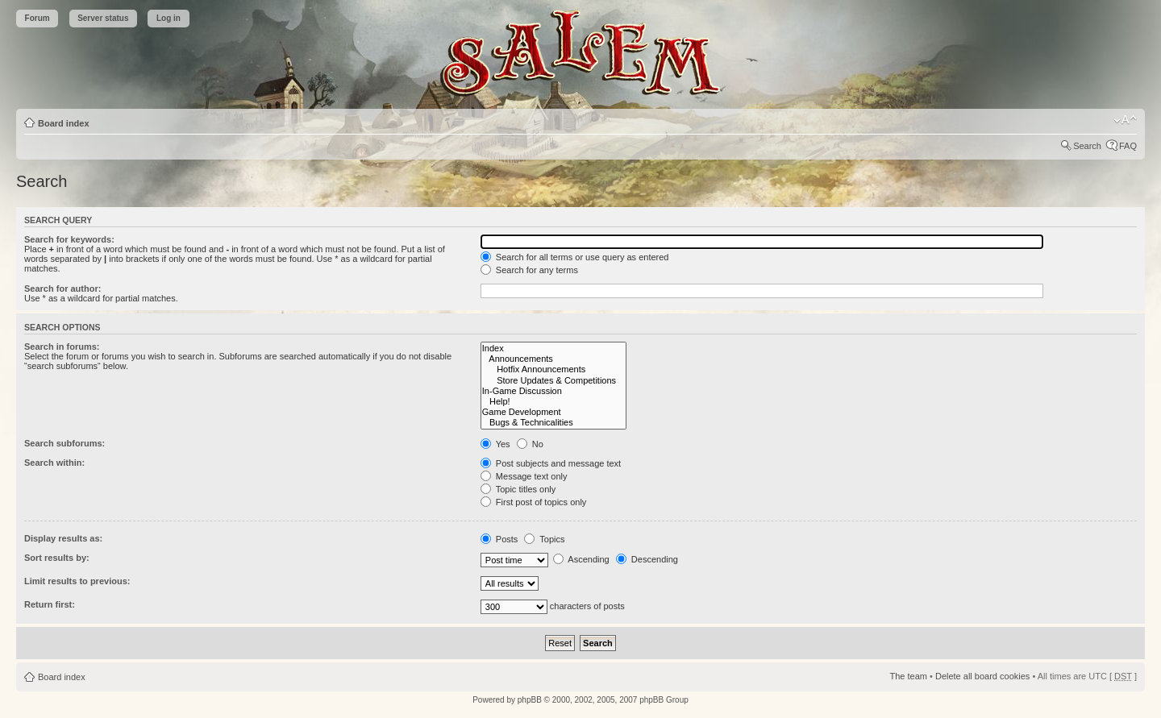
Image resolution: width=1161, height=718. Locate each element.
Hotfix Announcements (553, 369)
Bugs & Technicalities (553, 422)
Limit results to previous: (77, 581)
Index (553, 348)
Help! (553, 401)
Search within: (54, 462)
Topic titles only (518, 489)
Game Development (553, 412)
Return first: (49, 604)
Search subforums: (64, 443)
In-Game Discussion (553, 391)
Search (1087, 146)
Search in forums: (62, 346)
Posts (499, 539)
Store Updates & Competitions (553, 381)
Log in (168, 18)
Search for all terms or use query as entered (575, 257)
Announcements (553, 359)
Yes (495, 444)
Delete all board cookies (982, 676)
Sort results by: (56, 557)
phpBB (530, 699)
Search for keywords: (69, 239)
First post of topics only (534, 502)
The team (908, 676)
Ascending (581, 559)
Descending (647, 559)
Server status (102, 18)
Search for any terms (529, 270)
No (530, 444)
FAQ (1128, 146)
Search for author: (62, 288)
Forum (37, 18)
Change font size (1125, 120)
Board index (63, 123)
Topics (544, 539)
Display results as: (63, 538)
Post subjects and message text (551, 463)
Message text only (524, 476)
